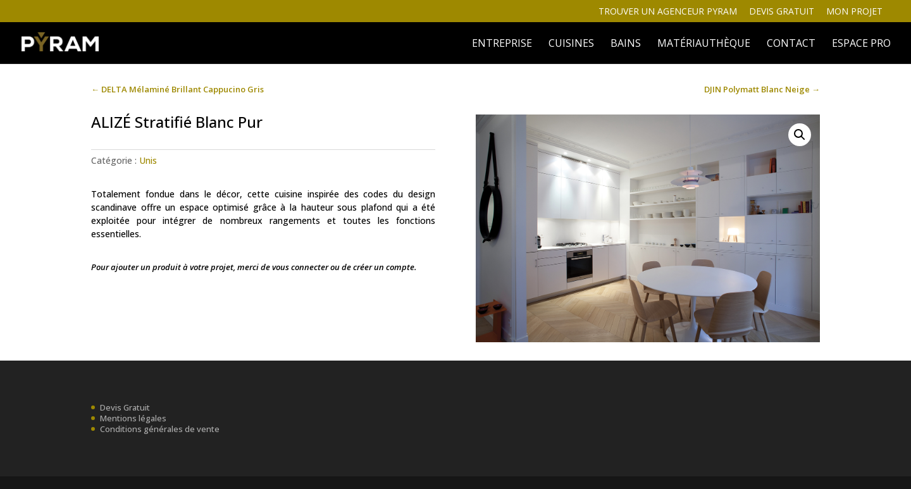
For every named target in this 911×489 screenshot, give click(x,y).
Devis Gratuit (125, 407)
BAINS (625, 44)
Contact (791, 44)
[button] (799, 134)
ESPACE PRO (861, 44)
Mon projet (854, 12)
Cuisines (571, 44)
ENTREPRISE (502, 44)
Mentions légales (133, 418)
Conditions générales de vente (160, 429)
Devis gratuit (781, 12)
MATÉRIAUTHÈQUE (703, 44)
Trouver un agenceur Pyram (667, 12)
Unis (148, 160)
